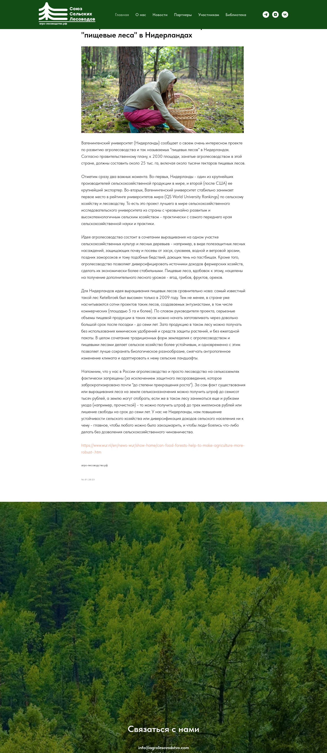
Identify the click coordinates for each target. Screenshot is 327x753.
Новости (160, 14)
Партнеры (183, 14)
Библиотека (236, 14)
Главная (122, 14)
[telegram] (266, 14)
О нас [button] (140, 14)
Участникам (208, 14)
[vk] (285, 14)
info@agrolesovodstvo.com (163, 747)
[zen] (275, 14)
